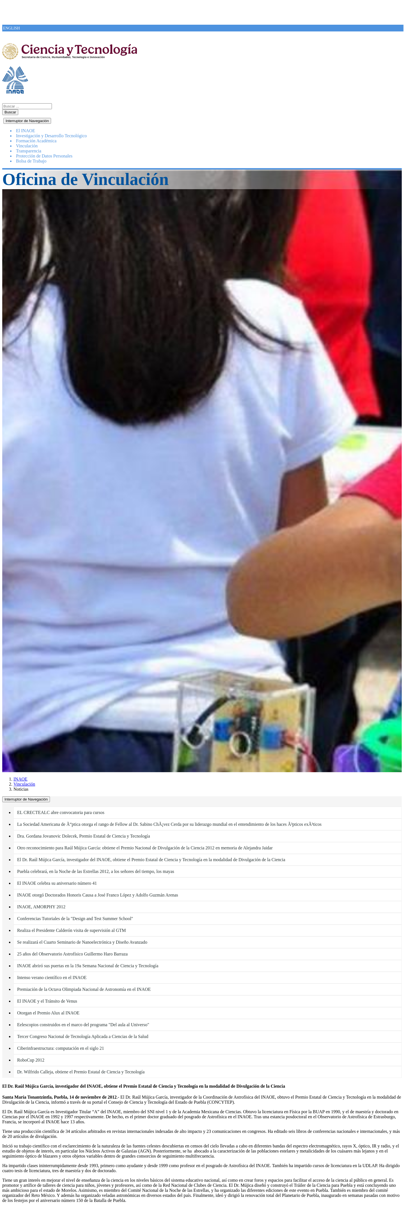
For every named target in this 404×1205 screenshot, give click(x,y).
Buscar (10, 112)
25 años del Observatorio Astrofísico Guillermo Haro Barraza (72, 954)
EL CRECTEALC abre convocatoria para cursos (60, 812)
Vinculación (24, 784)
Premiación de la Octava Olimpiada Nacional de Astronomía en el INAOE (84, 989)
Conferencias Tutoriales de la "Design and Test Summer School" (75, 918)
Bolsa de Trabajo (31, 161)
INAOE (20, 779)
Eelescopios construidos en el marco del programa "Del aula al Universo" (83, 1024)
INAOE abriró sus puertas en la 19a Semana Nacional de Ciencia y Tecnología (87, 965)
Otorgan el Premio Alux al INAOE (48, 1012)
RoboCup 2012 (30, 1060)
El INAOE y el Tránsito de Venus (47, 1001)
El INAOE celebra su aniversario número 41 (57, 883)
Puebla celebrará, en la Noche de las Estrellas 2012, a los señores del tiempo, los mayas (95, 871)
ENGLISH (11, 28)
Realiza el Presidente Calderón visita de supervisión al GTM (71, 930)
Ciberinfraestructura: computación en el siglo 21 (60, 1048)
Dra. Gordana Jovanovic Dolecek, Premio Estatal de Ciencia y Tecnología (83, 836)
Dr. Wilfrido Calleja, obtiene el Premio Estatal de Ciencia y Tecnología (80, 1071)
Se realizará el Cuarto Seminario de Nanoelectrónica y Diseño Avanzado (82, 942)
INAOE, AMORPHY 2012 (41, 906)
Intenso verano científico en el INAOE (51, 977)
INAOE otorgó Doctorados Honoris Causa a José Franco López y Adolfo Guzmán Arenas (97, 895)
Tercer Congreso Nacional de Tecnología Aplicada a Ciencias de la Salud (82, 1036)
